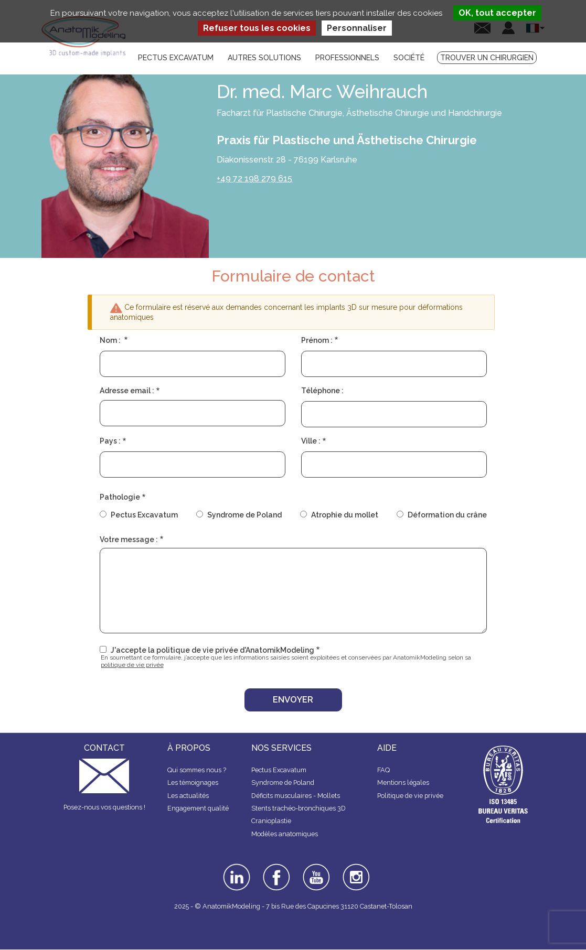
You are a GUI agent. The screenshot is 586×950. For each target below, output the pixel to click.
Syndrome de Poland (244, 515)
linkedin (235, 867)
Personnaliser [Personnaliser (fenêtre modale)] (357, 28)
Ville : (311, 441)
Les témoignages (192, 782)
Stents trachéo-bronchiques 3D (298, 808)
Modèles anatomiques (284, 834)
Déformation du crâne (447, 515)
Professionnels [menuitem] (347, 57)
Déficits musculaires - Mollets (295, 796)
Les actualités (188, 796)
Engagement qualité (198, 808)
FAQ (383, 770)
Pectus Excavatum (144, 515)
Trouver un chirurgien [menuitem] (487, 57)
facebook (276, 867)
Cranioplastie (271, 821)
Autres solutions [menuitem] (264, 57)
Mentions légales (403, 782)
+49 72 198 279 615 (254, 178)
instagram (355, 870)
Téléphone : (322, 390)
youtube (315, 867)
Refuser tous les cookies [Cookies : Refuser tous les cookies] (257, 28)
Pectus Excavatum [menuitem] (176, 57)
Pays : (110, 441)
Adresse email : (127, 390)
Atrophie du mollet (344, 515)
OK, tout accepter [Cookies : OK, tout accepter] (497, 13)
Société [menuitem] (408, 57)
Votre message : (129, 539)
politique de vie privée (132, 664)
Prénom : (317, 340)
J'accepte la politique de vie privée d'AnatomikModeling (212, 650)
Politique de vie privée (410, 796)
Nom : (111, 340)
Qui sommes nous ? (196, 770)
